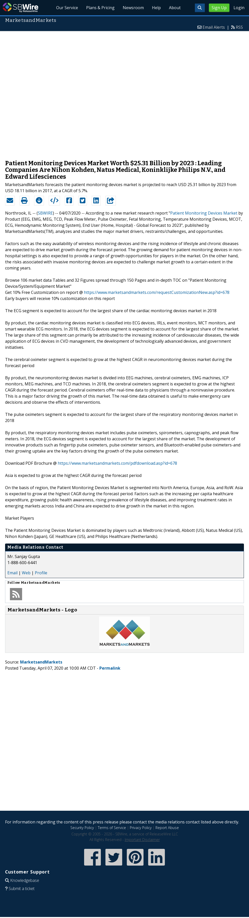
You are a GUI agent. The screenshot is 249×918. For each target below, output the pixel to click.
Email (12, 573)
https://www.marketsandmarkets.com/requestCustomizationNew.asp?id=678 (156, 292)
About (175, 7)
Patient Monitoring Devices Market (203, 213)
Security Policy (82, 827)
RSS (239, 27)
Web (26, 573)
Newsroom (133, 7)
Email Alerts (214, 27)
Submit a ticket (22, 888)
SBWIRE (45, 213)
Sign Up (219, 7)
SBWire (20, 7)
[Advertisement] (64, 93)
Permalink (109, 668)
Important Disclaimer (142, 839)
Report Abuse (167, 827)
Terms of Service (112, 827)
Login (239, 7)
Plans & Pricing (100, 7)
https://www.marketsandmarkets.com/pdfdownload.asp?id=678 (117, 463)
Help (156, 7)
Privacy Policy (141, 827)
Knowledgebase (24, 880)
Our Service (67, 7)
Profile (41, 573)
